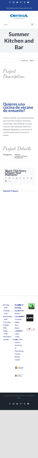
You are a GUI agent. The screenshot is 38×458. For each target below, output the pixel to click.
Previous (24, 60)
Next (31, 60)
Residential (19, 158)
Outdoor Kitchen (21, 156)
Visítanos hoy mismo (11, 129)
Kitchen (17, 154)
